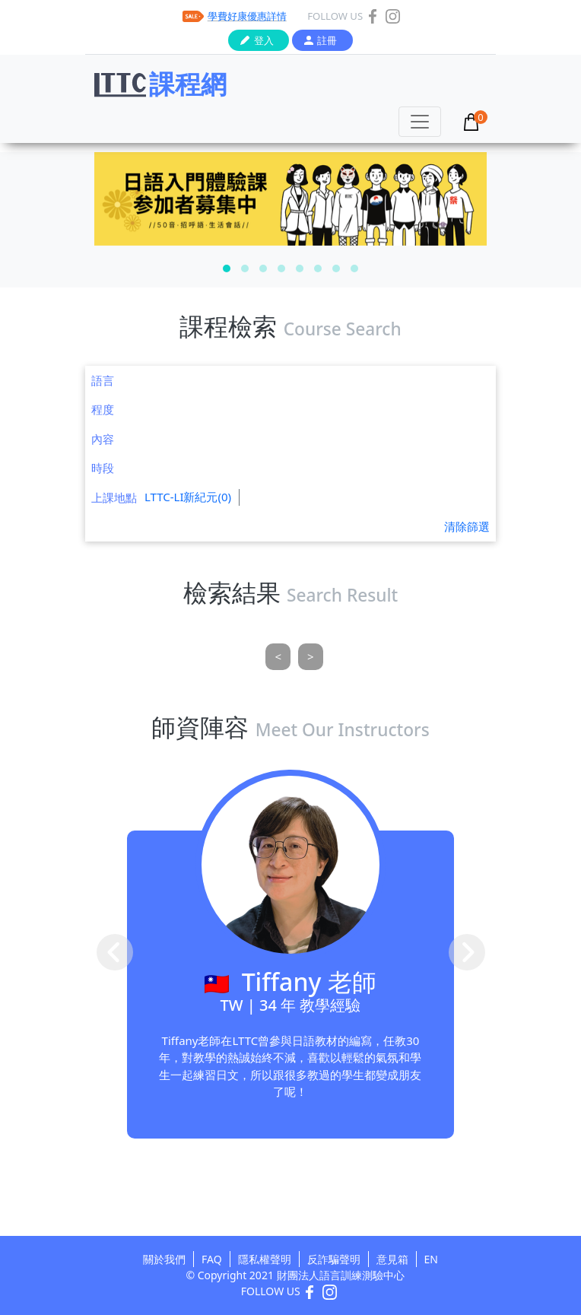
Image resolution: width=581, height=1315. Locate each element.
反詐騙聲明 (333, 1259)
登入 (264, 40)
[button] (226, 268)
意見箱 (392, 1259)
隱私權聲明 (264, 1259)
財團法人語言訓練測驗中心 (341, 1275)
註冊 (327, 40)
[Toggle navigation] (419, 121)
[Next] (310, 656)
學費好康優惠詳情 (247, 16)
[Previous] (277, 656)
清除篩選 (467, 526)
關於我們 (164, 1259)
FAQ (212, 1259)
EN (431, 1259)
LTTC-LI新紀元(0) (187, 496)
